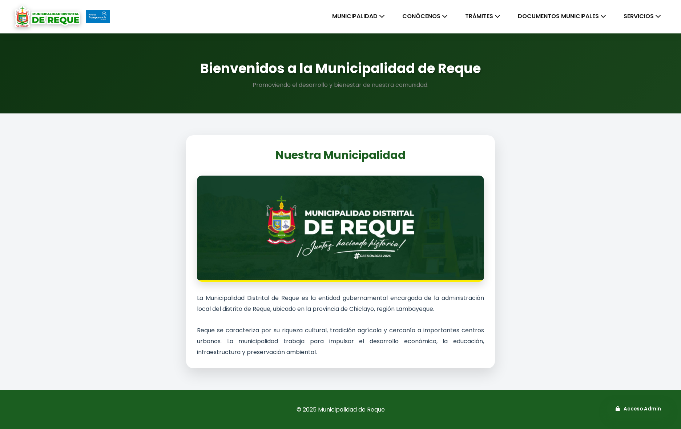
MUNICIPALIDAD (358, 16)
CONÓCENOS (425, 16)
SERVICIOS (642, 16)
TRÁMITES (482, 16)
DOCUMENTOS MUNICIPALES (562, 16)
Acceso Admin (638, 408)
